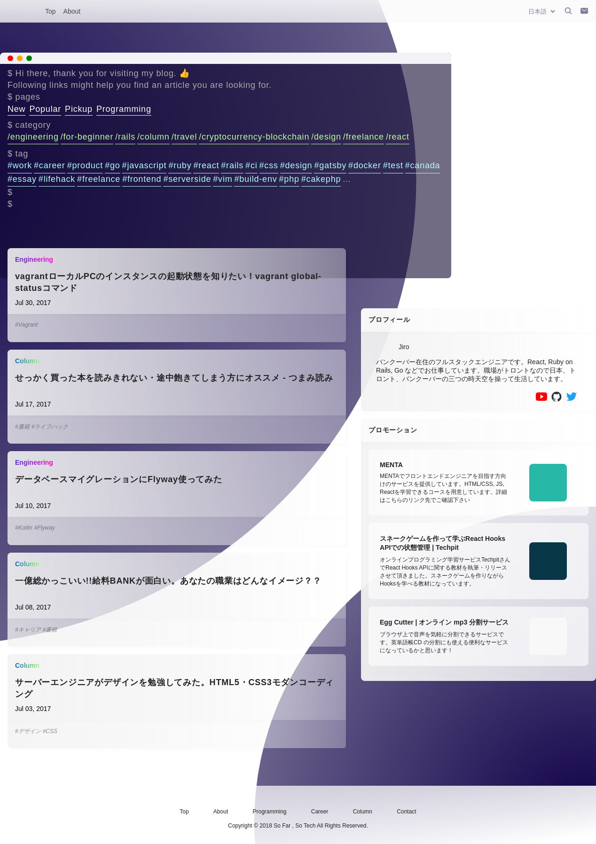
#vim (222, 179)
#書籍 (22, 426)
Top (50, 11)
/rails (125, 136)
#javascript (144, 165)
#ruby (179, 165)
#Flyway (44, 527)
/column (153, 136)
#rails (232, 165)
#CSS (50, 731)
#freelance (98, 179)
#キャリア (28, 629)
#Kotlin (23, 527)
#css (268, 165)
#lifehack (57, 179)
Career (320, 811)
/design (326, 136)
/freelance (363, 136)
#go (112, 165)
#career (49, 165)
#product (85, 165)
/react (397, 136)
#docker (364, 165)
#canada (422, 165)
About (72, 11)
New (16, 109)
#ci (251, 165)
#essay (22, 179)
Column (362, 811)
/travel (184, 136)
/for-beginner (87, 136)
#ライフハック (50, 426)
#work (20, 165)
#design (296, 165)
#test (393, 165)
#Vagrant (26, 324)
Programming (123, 109)
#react (206, 165)
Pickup (79, 109)
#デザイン (28, 731)
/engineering (33, 136)
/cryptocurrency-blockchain (254, 136)
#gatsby (330, 165)
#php (289, 179)
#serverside (187, 179)
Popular (45, 109)
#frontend (141, 179)
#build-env (255, 179)
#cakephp (321, 179)
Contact (406, 811)
